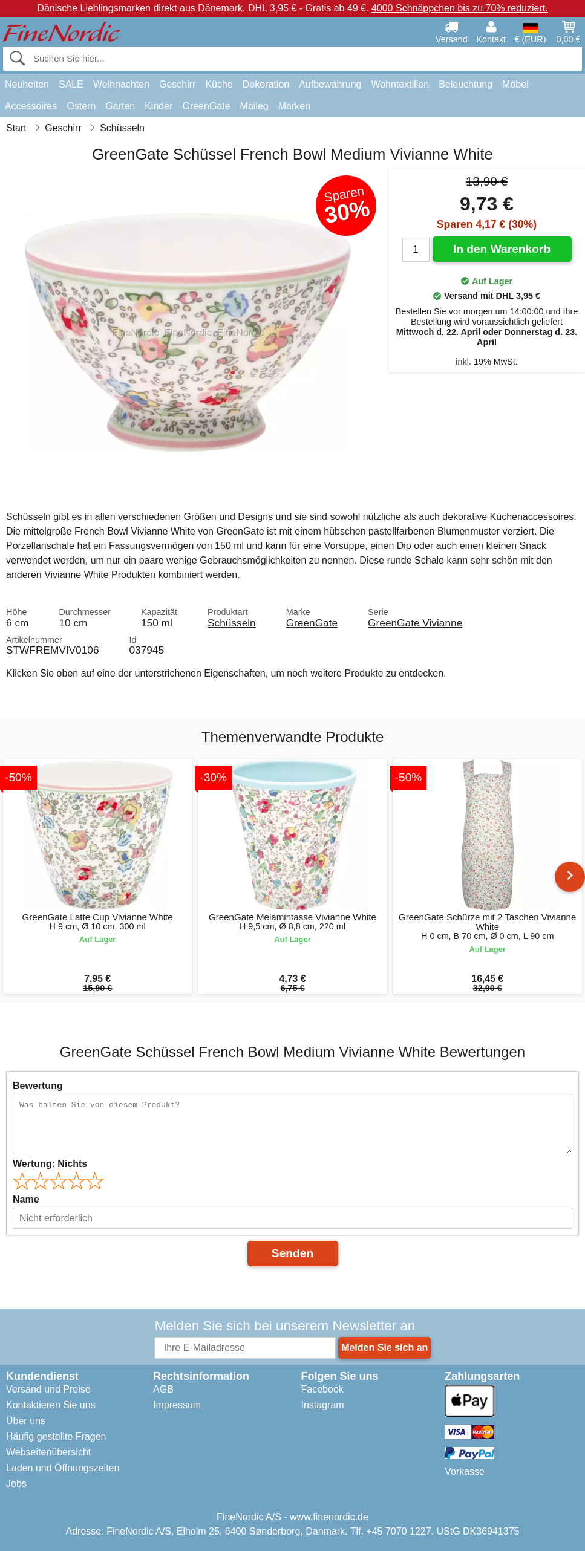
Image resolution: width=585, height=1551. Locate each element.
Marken (294, 106)
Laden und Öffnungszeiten (62, 1468)
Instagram (322, 1405)
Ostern (81, 106)
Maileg (254, 106)
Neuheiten (27, 84)
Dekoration (266, 84)
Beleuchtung (465, 84)
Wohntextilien (400, 84)
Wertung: (50, 1164)
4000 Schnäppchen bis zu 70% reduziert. (459, 8)
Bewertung (38, 1086)
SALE (71, 84)
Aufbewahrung (330, 84)
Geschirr (177, 84)
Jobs (16, 1483)
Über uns (25, 1421)
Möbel (515, 84)
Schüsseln (232, 623)
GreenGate (206, 106)
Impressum (177, 1405)
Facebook (322, 1389)
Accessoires (31, 106)
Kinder (158, 106)
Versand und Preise (48, 1389)
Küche (218, 84)
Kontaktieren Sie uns (51, 1405)
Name (26, 1199)
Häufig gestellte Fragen (56, 1436)
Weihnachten (121, 84)
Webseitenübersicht (48, 1452)
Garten (120, 106)
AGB (163, 1389)
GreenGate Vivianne (415, 623)
